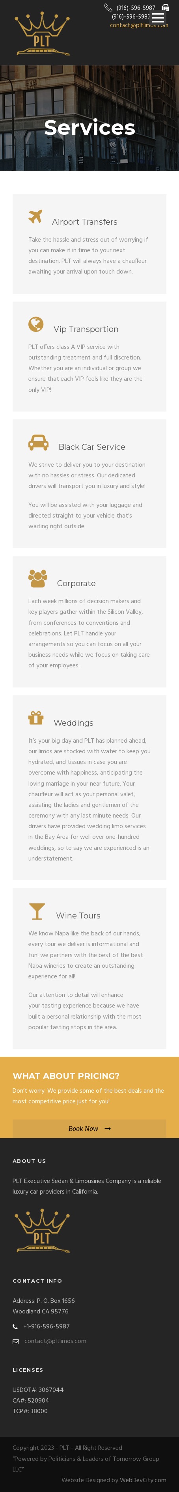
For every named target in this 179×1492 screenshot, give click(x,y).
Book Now (83, 1129)
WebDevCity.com (143, 1480)
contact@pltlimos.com (139, 25)
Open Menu (157, 17)
